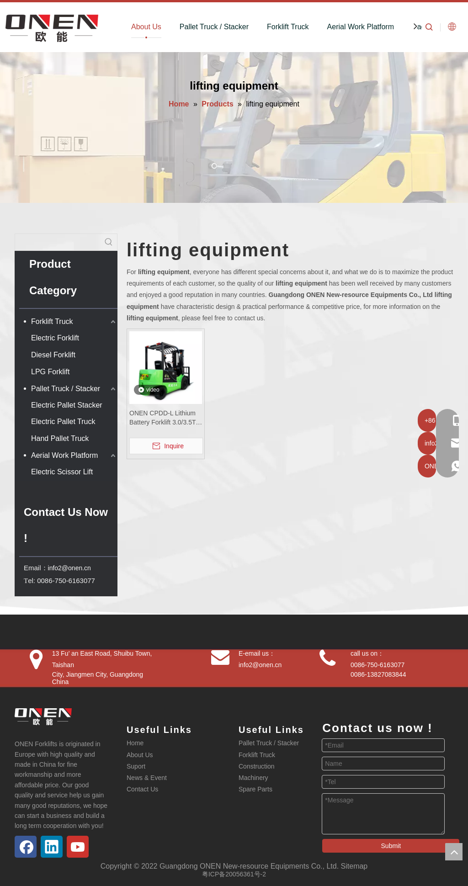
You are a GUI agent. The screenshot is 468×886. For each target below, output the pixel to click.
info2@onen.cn (69, 568)
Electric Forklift (55, 338)
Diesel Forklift (53, 355)
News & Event (147, 777)
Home (135, 743)
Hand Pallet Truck (60, 438)
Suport (136, 766)
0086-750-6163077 (377, 664)
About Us (146, 27)
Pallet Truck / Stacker (214, 27)
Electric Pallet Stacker (66, 405)
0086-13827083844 (378, 674)
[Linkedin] (52, 847)
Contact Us (142, 789)
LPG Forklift (50, 372)
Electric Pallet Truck (63, 421)
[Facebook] (26, 847)
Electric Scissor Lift (62, 472)
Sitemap (354, 866)
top (454, 851)
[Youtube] (78, 847)
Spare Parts (255, 789)
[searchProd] (58, 242)
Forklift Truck (288, 27)
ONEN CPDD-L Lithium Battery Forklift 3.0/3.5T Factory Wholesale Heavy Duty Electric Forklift (162, 418)
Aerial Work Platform (360, 27)
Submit (391, 845)
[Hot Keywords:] (109, 242)
